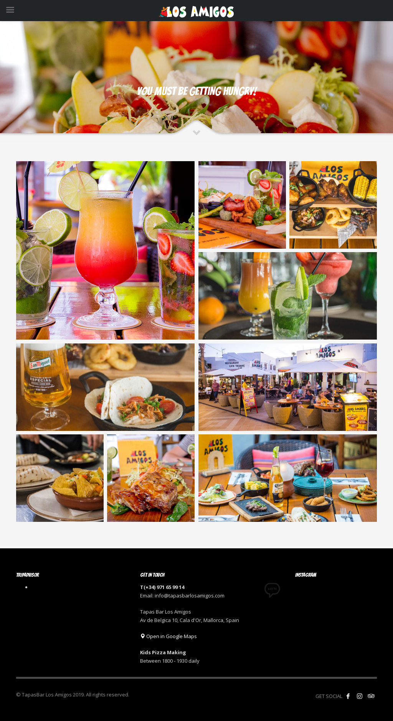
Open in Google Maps (168, 636)
